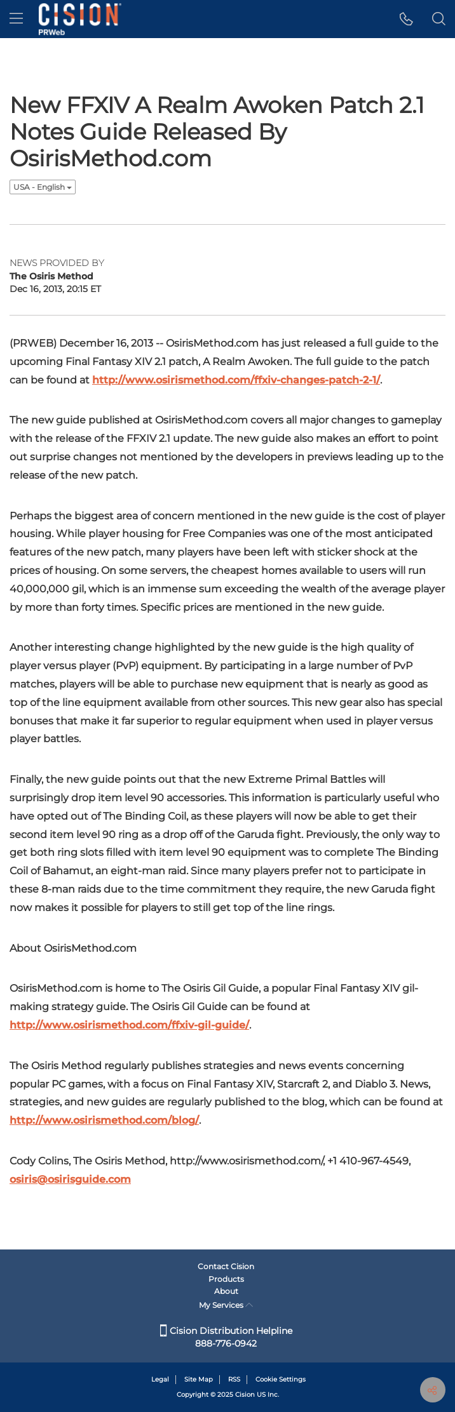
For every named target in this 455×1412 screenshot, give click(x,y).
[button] (406, 19)
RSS (234, 1379)
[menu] (16, 19)
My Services (226, 1305)
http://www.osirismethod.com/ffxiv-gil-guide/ (129, 1025)
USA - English (42, 187)
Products (226, 1279)
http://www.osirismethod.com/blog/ (104, 1120)
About (226, 1291)
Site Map (198, 1379)
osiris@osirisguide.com (70, 1179)
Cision (245, 1394)
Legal (160, 1379)
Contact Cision (226, 1266)
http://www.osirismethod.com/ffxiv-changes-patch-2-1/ (236, 380)
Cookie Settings (280, 1379)
